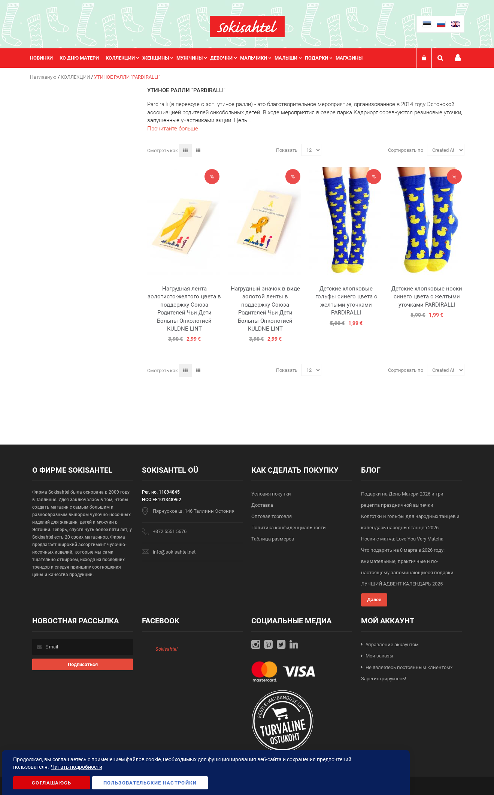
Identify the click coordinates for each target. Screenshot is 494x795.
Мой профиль (458, 58)
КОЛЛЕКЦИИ (76, 77)
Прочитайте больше (172, 128)
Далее (374, 599)
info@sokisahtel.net (174, 552)
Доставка (262, 505)
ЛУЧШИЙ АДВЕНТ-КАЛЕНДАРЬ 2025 (402, 584)
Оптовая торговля (271, 516)
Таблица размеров (272, 539)
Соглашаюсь (52, 783)
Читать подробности (76, 767)
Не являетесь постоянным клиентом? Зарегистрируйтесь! (406, 673)
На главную (44, 77)
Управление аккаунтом (392, 644)
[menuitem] (45, 58)
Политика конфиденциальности (288, 527)
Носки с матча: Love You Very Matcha (402, 539)
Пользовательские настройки (150, 783)
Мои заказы (379, 656)
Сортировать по (405, 150)
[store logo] (247, 26)
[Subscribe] (82, 664)
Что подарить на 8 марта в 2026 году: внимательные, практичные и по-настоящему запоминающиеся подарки (407, 561)
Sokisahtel (166, 649)
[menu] (200, 58)
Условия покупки (271, 494)
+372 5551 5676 (170, 531)
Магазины (349, 58)
